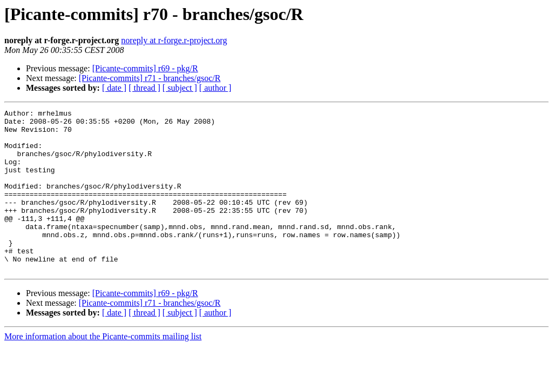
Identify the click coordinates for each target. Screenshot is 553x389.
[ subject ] (180, 87)
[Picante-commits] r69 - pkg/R (145, 68)
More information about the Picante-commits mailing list (102, 368)
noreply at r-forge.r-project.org (174, 40)
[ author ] (215, 87)
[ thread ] (144, 87)
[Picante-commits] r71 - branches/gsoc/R (150, 78)
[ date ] (114, 87)
